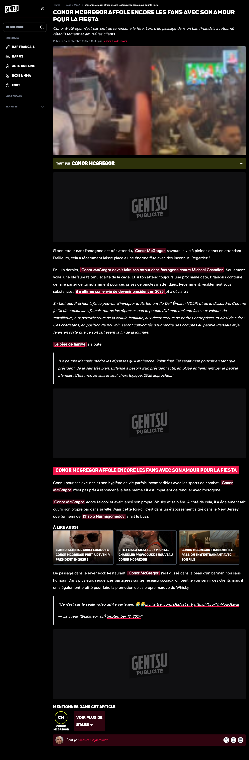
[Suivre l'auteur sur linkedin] (240, 740)
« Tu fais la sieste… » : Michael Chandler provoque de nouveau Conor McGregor (146, 555)
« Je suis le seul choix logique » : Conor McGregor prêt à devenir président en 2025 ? (83, 555)
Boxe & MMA (73, 5)
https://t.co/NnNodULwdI (216, 604)
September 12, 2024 (124, 616)
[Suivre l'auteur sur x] (226, 740)
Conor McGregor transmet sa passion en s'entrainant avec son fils (207, 555)
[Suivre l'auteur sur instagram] (233, 740)
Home (57, 5)
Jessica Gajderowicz (115, 41)
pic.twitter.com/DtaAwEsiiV (169, 604)
